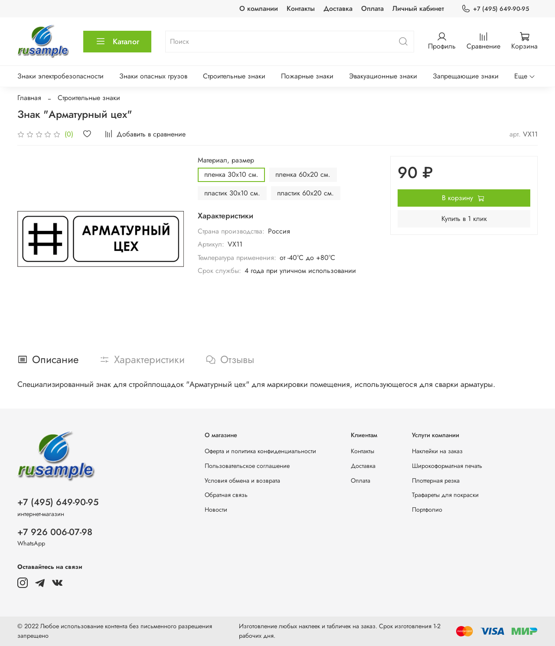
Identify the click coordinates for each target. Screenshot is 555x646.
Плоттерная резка (436, 480)
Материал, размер (226, 160)
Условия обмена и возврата (242, 480)
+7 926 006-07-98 (54, 532)
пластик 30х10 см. (232, 193)
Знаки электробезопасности (60, 76)
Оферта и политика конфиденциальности (260, 451)
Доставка (338, 8)
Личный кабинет (418, 8)
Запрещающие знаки (466, 76)
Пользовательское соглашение (247, 465)
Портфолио (427, 509)
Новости (216, 509)
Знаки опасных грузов (153, 76)
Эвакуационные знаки (383, 76)
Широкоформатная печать (447, 465)
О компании (258, 8)
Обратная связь (226, 494)
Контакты (301, 8)
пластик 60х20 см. (305, 193)
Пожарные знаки (307, 76)
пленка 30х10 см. (231, 174)
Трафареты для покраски (445, 494)
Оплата (372, 8)
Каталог (117, 41)
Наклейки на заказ (437, 451)
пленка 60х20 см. (302, 174)
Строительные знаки (234, 76)
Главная (29, 98)
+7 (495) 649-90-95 (495, 8)
